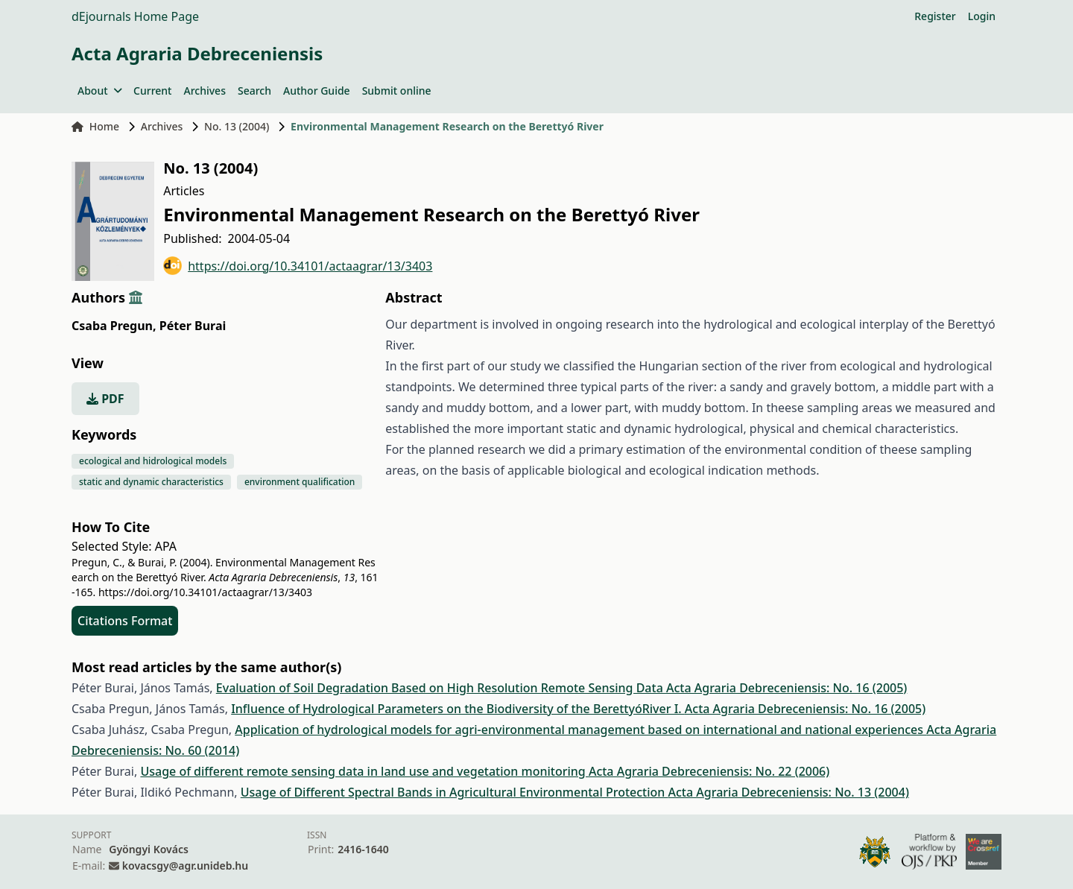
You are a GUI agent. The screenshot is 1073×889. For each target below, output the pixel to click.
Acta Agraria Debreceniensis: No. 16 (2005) (786, 688)
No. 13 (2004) (236, 126)
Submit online (396, 90)
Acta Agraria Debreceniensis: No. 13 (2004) (788, 792)
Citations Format (124, 621)
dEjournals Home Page (135, 16)
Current (152, 90)
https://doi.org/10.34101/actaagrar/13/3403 (297, 265)
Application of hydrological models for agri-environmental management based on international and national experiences (580, 729)
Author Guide (316, 90)
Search (254, 90)
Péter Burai (193, 325)
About (99, 90)
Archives (204, 90)
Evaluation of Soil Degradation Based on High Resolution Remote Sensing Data (441, 688)
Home (95, 126)
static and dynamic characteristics (151, 481)
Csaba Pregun (114, 325)
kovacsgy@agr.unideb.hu (185, 865)
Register (934, 16)
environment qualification (299, 481)
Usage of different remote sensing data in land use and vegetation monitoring (364, 771)
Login (982, 16)
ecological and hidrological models (153, 461)
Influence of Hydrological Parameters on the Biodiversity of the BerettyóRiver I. (458, 708)
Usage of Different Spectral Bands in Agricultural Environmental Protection (454, 792)
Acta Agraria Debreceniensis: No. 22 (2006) (709, 771)
